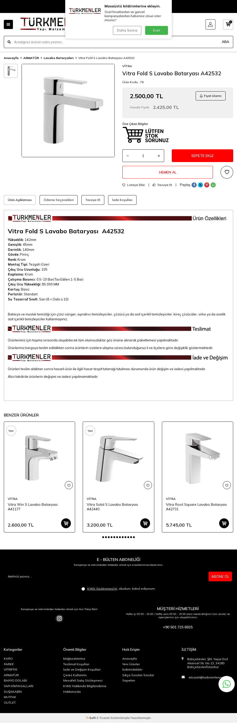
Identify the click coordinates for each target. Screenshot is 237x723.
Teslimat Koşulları (76, 664)
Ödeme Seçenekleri (59, 200)
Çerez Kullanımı (75, 675)
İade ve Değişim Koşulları (81, 669)
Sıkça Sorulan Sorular (138, 675)
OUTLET (10, 702)
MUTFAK (10, 697)
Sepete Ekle (202, 155)
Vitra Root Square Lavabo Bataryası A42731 (196, 507)
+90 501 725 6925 (178, 627)
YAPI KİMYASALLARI (18, 686)
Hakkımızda (72, 691)
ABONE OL (220, 576)
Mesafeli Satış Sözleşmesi (83, 681)
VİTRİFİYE (10, 669)
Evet (156, 30)
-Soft (91, 718)
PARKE (9, 664)
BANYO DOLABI (15, 681)
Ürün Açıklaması (20, 200)
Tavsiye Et (162, 184)
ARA (225, 41)
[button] (103, 537)
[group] (68, 110)
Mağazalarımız (74, 658)
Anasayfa (11, 58)
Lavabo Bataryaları (59, 58)
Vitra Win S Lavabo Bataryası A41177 (33, 507)
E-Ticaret (103, 718)
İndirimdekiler (132, 669)
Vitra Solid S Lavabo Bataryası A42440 (112, 507)
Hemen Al (167, 172)
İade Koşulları (122, 200)
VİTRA (127, 66)
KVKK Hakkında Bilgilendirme (84, 686)
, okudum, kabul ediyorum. (118, 589)
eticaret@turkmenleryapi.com (210, 677)
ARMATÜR (31, 58)
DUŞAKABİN (13, 691)
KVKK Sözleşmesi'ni (102, 588)
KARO (8, 658)
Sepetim (128, 681)
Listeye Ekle (133, 184)
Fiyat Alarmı (211, 96)
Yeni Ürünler (131, 664)
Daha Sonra (127, 30)
